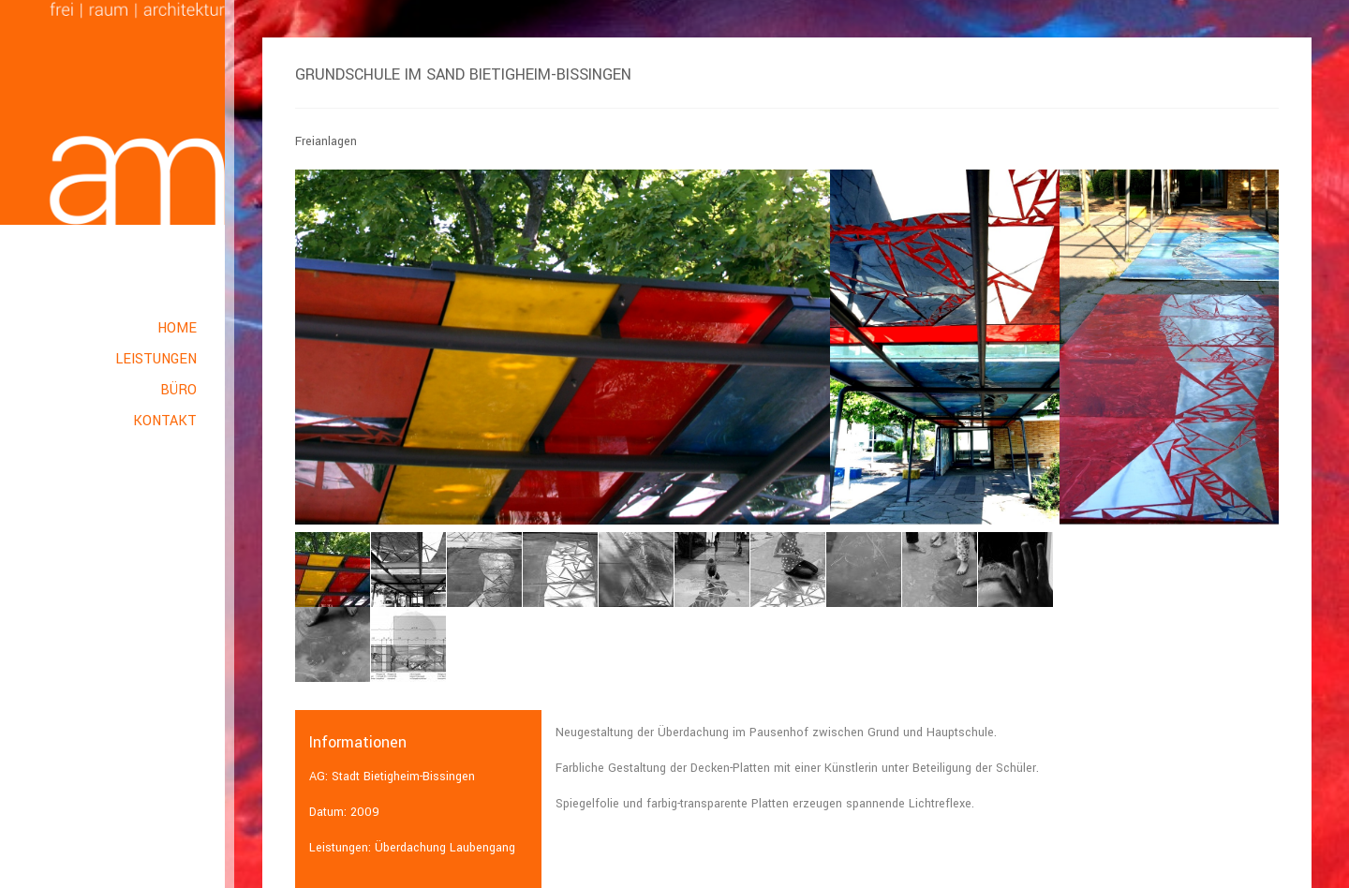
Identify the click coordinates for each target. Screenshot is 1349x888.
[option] (562, 347)
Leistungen (156, 359)
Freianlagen (326, 141)
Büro (178, 390)
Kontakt (165, 421)
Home (177, 328)
